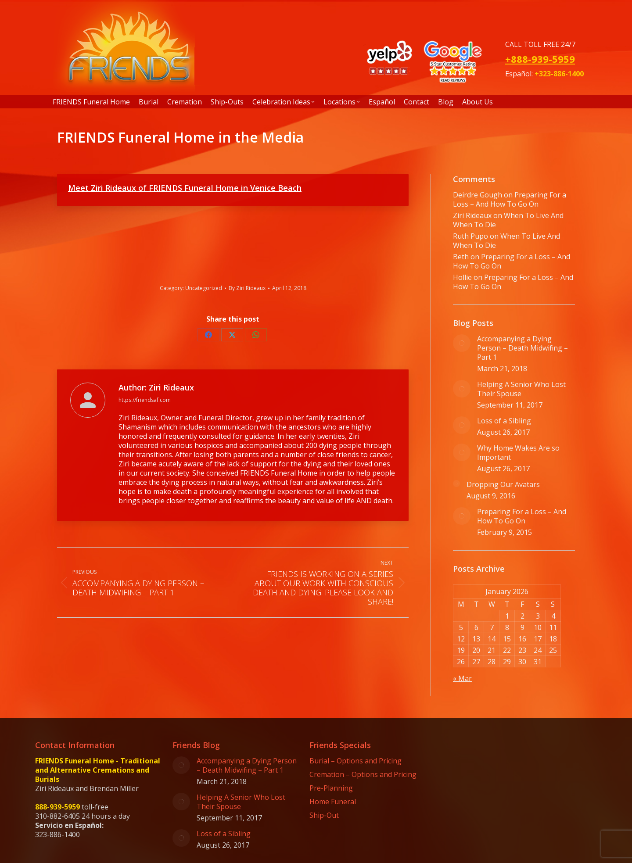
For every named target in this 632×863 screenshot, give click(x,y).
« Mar (462, 678)
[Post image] (461, 343)
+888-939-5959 (540, 58)
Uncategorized (203, 288)
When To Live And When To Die (508, 220)
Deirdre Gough (477, 195)
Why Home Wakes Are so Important (518, 453)
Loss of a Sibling (504, 421)
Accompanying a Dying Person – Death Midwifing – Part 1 (522, 348)
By (247, 288)
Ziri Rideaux (472, 215)
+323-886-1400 (559, 74)
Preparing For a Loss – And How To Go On (509, 199)
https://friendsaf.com (144, 400)
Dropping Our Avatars (503, 484)
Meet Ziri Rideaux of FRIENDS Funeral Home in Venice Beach (185, 188)
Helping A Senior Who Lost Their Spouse (521, 389)
